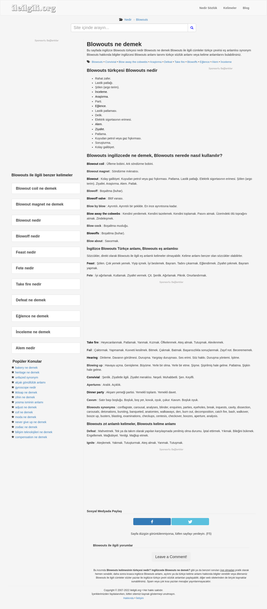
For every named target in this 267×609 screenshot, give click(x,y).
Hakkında (128, 598)
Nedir (128, 19)
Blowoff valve (96, 198)
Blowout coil (95, 163)
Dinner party (95, 392)
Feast (90, 263)
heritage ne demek (27, 372)
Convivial (110, 61)
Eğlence (205, 61)
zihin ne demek (25, 397)
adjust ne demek (26, 407)
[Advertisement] (220, 99)
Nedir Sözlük (208, 8)
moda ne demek (25, 417)
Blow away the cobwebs (133, 61)
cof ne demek (24, 412)
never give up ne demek (30, 422)
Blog (246, 8)
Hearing (92, 357)
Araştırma (156, 61)
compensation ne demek (31, 437)
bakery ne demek (26, 367)
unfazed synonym (26, 377)
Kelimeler (230, 8)
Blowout (92, 178)
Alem (215, 61)
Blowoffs (192, 61)
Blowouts (142, 19)
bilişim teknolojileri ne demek (33, 432)
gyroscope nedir (25, 387)
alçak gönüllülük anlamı (30, 382)
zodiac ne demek (26, 427)
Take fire (180, 61)
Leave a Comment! (171, 557)
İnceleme (226, 61)
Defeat (168, 61)
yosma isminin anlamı (29, 402)
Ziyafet (99, 129)
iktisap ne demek (26, 392)
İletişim (140, 598)
